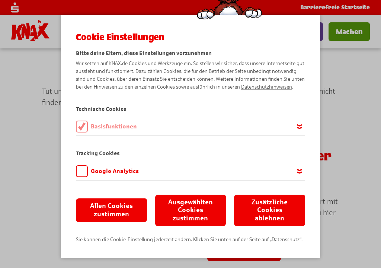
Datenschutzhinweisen (266, 87)
